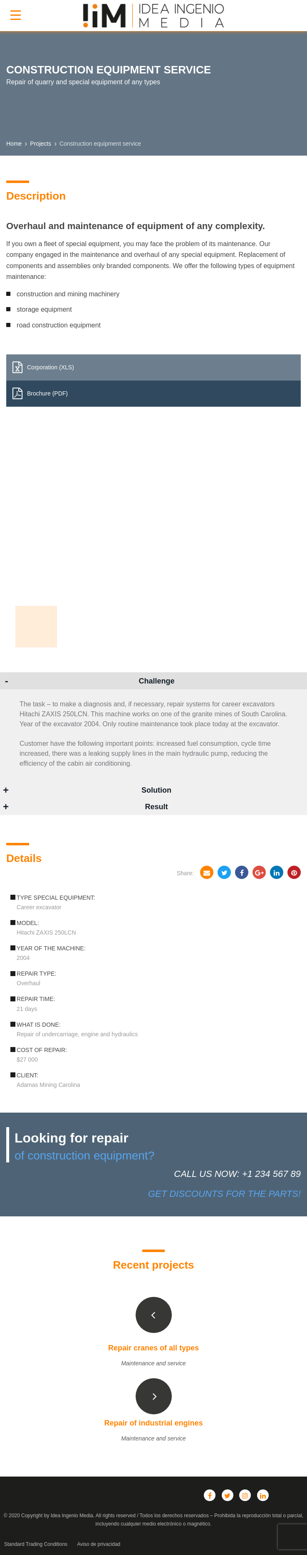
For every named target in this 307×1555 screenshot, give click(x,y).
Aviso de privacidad (98, 1544)
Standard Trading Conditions (35, 1544)
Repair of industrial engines (153, 1423)
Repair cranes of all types (153, 1348)
